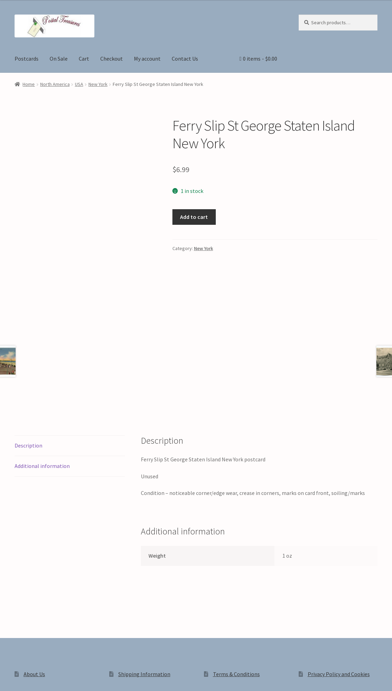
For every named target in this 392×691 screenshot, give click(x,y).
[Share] (41, 678)
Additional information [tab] (42, 370)
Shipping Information (144, 579)
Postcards (27, 58)
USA (79, 84)
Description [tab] (28, 350)
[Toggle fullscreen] (24, 678)
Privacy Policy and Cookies (339, 579)
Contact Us (185, 58)
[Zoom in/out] (8, 678)
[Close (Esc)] (58, 678)
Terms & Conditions (236, 579)
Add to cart (194, 216)
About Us (34, 579)
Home (29, 84)
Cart (84, 58)
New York (98, 84)
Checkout (111, 58)
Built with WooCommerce (112, 631)
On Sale (59, 58)
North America (55, 84)
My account (147, 58)
